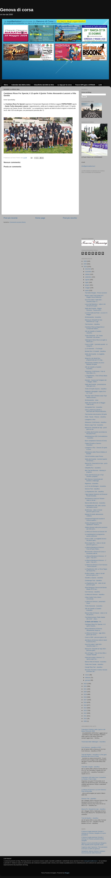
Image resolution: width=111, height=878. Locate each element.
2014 (85, 708)
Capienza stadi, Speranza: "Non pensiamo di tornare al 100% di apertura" (94, 847)
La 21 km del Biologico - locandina (95, 486)
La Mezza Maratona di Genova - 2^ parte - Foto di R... (95, 556)
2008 (85, 721)
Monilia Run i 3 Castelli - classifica (95, 351)
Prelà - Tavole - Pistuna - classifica (95, 417)
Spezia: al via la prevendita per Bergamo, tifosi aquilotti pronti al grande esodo (94, 843)
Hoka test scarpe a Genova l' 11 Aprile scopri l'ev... (94, 658)
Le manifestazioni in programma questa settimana (94, 535)
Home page (40, 218)
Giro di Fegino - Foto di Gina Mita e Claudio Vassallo (95, 653)
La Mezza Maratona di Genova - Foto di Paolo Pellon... (95, 548)
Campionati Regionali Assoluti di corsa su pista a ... (95, 519)
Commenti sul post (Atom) (18, 222)
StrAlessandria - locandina (93, 317)
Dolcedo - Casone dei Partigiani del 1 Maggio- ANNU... (96, 380)
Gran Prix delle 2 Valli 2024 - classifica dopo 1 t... (93, 645)
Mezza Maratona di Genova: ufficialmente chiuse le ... (93, 629)
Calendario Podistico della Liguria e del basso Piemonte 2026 (93, 730)
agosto (87, 279)
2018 (85, 697)
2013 (85, 710)
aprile (87, 290)
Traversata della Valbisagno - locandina (93, 741)
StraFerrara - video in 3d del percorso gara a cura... (93, 510)
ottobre (87, 274)
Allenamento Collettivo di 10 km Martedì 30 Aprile (94, 363)
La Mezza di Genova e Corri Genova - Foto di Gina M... (96, 565)
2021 (85, 689)
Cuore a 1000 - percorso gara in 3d (95, 637)
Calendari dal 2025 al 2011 (21, 85)
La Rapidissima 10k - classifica (94, 491)
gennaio (88, 680)
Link (100, 85)
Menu (6, 85)
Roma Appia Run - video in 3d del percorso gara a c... (95, 543)
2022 (85, 686)
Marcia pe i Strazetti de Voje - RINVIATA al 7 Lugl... (94, 320)
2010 (85, 718)
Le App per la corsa (65, 85)
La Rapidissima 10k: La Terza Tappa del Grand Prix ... (96, 569)
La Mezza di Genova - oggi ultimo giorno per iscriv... (95, 633)
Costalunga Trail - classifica (93, 580)
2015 (85, 705)
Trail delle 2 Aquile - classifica (90, 767)
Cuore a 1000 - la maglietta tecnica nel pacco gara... (95, 539)
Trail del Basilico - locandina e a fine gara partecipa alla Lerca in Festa (94, 755)
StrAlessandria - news (91, 400)
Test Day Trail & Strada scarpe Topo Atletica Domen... (96, 396)
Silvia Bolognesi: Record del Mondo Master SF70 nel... (96, 588)
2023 (85, 683)
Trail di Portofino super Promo (94, 456)
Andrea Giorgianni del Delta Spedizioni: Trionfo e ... (93, 523)
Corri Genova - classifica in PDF (91, 747)
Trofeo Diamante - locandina (93, 606)
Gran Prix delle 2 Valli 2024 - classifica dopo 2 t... (93, 300)
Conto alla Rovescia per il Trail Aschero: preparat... (94, 475)
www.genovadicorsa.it (90, 861)
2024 (85, 266)
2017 (85, 699)
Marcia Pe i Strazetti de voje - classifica (93, 809)
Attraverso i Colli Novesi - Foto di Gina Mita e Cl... (95, 372)
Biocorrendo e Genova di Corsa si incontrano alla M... (95, 552)
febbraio (88, 677)
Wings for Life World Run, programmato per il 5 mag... (94, 359)
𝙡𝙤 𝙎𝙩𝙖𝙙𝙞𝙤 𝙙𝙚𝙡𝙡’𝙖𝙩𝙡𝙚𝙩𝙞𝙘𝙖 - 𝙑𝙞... (93, 621)
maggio (87, 287)
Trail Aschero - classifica (92, 324)
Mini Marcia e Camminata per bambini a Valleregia (94, 480)
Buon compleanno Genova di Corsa (96, 440)
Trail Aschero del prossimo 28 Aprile (96, 414)
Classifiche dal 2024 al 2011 (44, 85)
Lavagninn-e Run (90, 419)
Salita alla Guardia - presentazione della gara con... (95, 385)
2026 (85, 261)
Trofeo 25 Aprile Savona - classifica (95, 389)
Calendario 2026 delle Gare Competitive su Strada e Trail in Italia (93, 778)
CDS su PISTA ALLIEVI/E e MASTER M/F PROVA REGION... (96, 410)
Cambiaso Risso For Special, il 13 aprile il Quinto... (95, 625)
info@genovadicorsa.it (88, 166)
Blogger (67, 873)
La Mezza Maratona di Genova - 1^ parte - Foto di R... (95, 561)
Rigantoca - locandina (91, 483)
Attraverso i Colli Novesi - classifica (95, 422)
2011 (85, 716)
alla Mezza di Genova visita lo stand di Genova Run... (96, 640)
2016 (85, 702)
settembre (88, 277)
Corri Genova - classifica (92, 592)
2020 (85, 691)
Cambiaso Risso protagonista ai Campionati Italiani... (94, 327)
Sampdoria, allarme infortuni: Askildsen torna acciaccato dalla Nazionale (93, 852)
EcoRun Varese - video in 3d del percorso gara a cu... (95, 574)
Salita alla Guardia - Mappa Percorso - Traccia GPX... (93, 309)
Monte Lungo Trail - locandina (94, 425)
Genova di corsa (16, 9)
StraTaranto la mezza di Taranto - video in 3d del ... (95, 499)
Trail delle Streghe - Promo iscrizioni (96, 293)
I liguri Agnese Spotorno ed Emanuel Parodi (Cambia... (96, 495)
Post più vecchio (70, 218)
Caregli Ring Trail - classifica (93, 667)
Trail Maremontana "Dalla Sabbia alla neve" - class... (95, 618)
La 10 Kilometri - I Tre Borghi (93, 348)
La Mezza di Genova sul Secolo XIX (96, 531)
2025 (85, 264)
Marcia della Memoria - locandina (95, 503)
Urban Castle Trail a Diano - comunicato (93, 598)
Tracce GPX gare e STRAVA (85, 85)
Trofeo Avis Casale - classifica (94, 664)
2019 (85, 694)
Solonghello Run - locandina (93, 407)
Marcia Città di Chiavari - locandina (95, 661)
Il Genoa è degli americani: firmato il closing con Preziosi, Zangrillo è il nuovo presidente (93, 833)
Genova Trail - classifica (92, 489)
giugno (87, 285)
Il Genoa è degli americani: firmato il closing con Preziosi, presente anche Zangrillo (92, 839)
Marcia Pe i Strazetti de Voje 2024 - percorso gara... (96, 649)
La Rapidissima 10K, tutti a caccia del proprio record (95, 506)
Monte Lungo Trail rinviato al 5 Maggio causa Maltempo (94, 296)
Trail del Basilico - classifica (89, 818)
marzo (87, 675)
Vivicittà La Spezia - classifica (94, 577)
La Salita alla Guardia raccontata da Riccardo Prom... (96, 432)
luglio (87, 282)
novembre (88, 271)
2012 (85, 713)
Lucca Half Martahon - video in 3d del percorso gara (95, 305)
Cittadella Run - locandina (93, 468)
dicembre (88, 269)
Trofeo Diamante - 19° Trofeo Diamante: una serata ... (94, 336)
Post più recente (11, 218)
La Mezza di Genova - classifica (94, 594)
